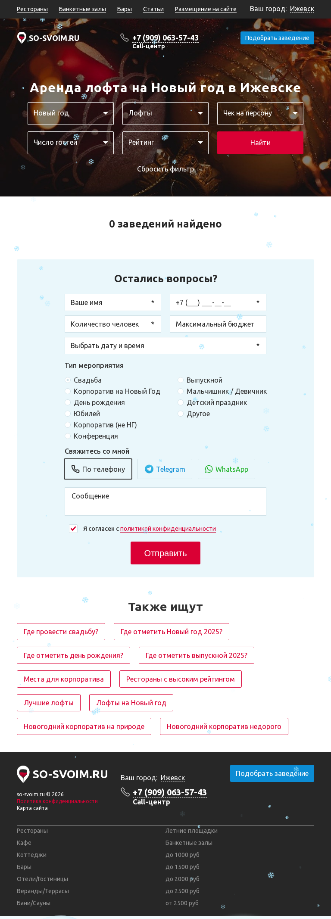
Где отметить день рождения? (73, 655)
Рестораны (32, 9)
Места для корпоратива (64, 679)
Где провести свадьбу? (61, 632)
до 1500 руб (183, 866)
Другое (198, 413)
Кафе (24, 842)
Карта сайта (32, 808)
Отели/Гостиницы (42, 878)
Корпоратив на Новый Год (117, 391)
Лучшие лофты (49, 703)
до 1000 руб (183, 854)
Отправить (165, 553)
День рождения (99, 402)
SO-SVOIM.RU (54, 38)
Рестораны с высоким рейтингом (180, 679)
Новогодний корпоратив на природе (84, 726)
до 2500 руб (183, 891)
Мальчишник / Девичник (227, 391)
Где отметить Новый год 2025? (171, 632)
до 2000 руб (183, 878)
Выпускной (204, 380)
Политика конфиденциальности (57, 801)
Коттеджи (32, 854)
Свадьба (88, 380)
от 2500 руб (182, 903)
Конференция (96, 436)
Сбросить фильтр (165, 169)
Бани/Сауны (33, 903)
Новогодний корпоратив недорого (224, 726)
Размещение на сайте (206, 9)
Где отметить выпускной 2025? (196, 655)
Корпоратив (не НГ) (105, 425)
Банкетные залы (82, 9)
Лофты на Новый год (131, 703)
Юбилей (87, 413)
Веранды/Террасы (43, 891)
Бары (124, 9)
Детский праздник (217, 402)
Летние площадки (192, 830)
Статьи (153, 9)
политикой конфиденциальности (168, 528)
